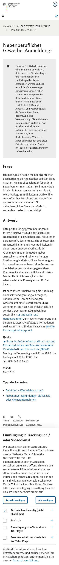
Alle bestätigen (45, 500)
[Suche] (55, 15)
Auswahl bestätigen (15, 500)
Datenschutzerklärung (25, 560)
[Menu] (2, 15)
